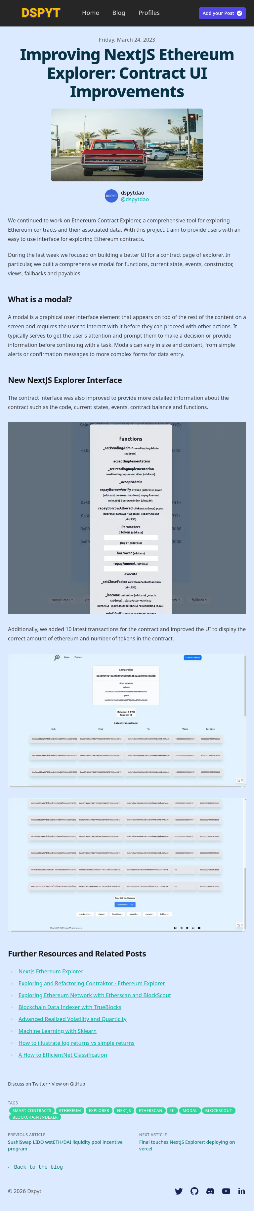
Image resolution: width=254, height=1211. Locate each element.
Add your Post (223, 13)
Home (90, 13)
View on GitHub (68, 1084)
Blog (118, 13)
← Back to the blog (35, 1167)
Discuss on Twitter (28, 1084)
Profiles (149, 13)
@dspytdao (135, 199)
